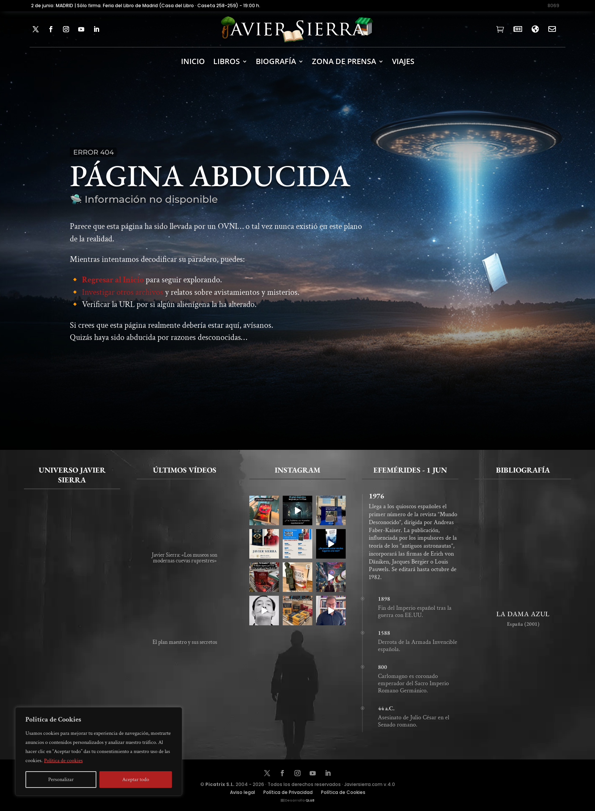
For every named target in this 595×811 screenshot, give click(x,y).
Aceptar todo (135, 779)
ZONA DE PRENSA (344, 61)
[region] (98, 751)
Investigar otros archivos (122, 298)
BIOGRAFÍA (276, 61)
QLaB (309, 800)
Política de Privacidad (288, 792)
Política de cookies (63, 760)
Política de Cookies (343, 792)
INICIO (193, 61)
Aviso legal (242, 792)
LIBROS (226, 61)
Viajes (403, 61)
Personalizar (61, 779)
